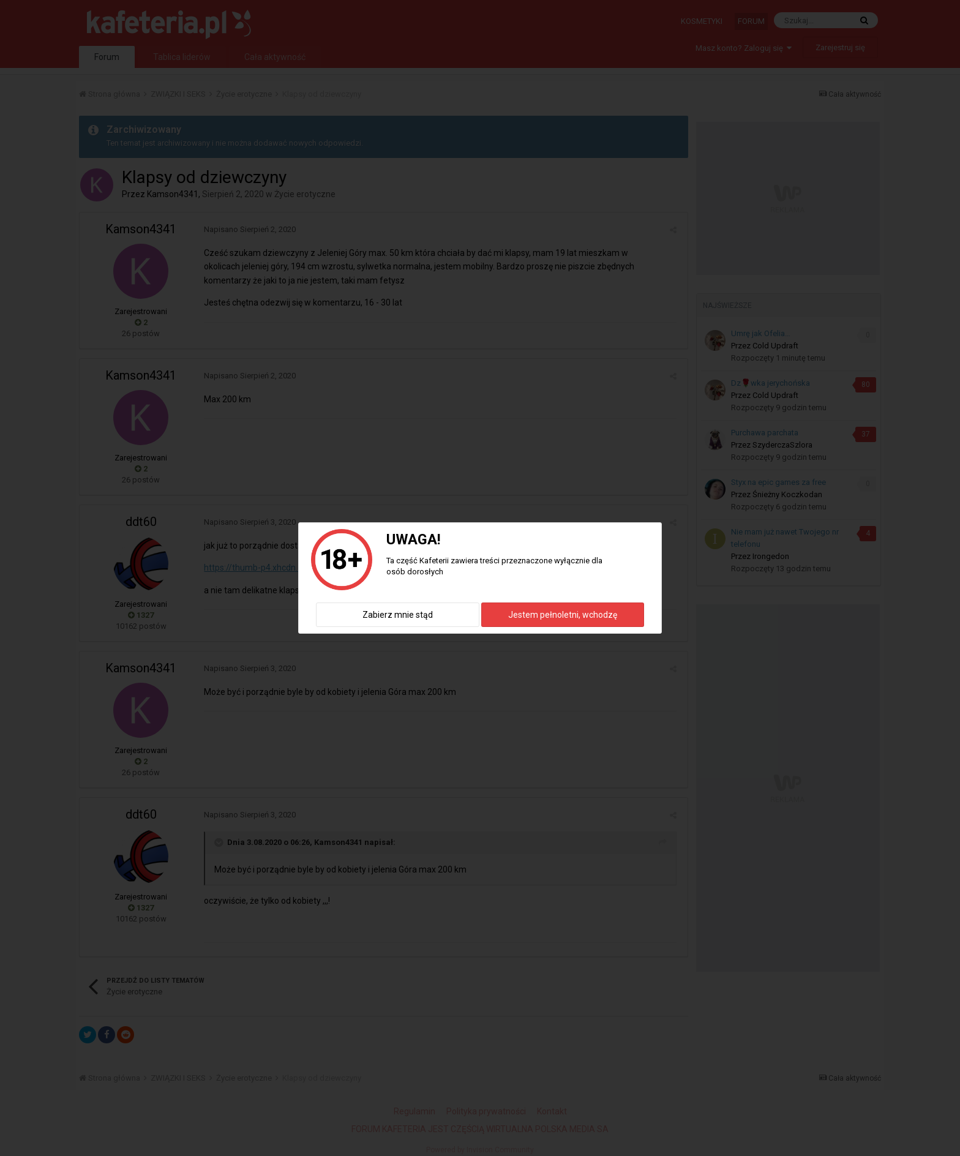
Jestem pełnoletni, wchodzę (562, 615)
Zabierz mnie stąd (397, 615)
